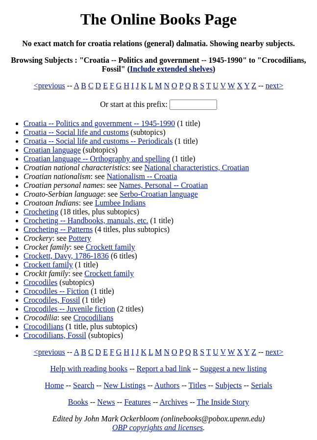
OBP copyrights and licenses (157, 427)
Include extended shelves (171, 69)
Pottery (80, 238)
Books (78, 402)
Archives (173, 402)
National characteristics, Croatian (197, 167)
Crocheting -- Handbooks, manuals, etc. (86, 220)
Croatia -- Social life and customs (76, 132)
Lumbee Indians (120, 203)
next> (275, 85)
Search (84, 385)
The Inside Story (223, 402)
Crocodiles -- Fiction (56, 291)
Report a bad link (164, 368)
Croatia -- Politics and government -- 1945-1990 (99, 123)
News (106, 402)
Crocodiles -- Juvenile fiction (69, 309)
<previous (49, 85)
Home (54, 385)
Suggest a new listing (233, 368)
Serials (261, 385)
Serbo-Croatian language (159, 194)
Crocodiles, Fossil (52, 300)
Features (137, 402)
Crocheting (41, 211)
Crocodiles (40, 282)
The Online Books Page (158, 19)
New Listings (124, 385)
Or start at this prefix (132, 104)
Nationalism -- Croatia (142, 176)
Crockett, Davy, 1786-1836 (66, 256)
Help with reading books (88, 368)
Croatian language (52, 150)
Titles (197, 385)
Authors (167, 385)
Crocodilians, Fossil (55, 335)
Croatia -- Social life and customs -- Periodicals (98, 141)
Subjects (228, 385)
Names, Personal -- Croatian (163, 185)
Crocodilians (93, 317)
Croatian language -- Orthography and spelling (97, 159)
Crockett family (110, 247)
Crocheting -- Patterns (58, 229)
